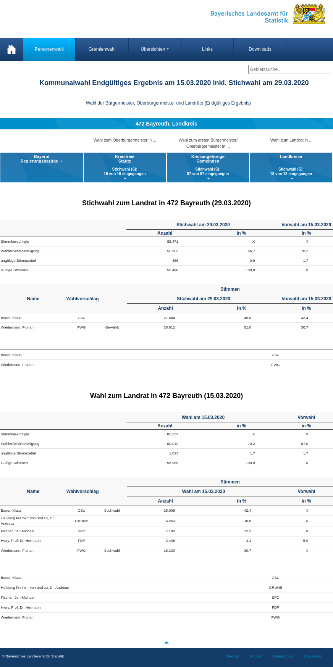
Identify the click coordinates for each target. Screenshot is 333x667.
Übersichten (153, 49)
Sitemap (232, 656)
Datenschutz (283, 656)
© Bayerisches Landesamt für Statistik (33, 656)
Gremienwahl (102, 49)
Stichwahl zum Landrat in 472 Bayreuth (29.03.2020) (166, 203)
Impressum (313, 656)
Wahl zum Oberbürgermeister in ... (125, 140)
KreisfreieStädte (125, 165)
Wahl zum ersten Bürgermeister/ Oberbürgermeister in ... (208, 143)
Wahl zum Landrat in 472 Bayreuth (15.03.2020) (166, 396)
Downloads (260, 49)
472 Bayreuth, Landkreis (166, 124)
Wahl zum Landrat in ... (291, 140)
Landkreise (291, 165)
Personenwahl (49, 49)
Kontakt (256, 656)
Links (207, 49)
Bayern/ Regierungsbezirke (40, 158)
